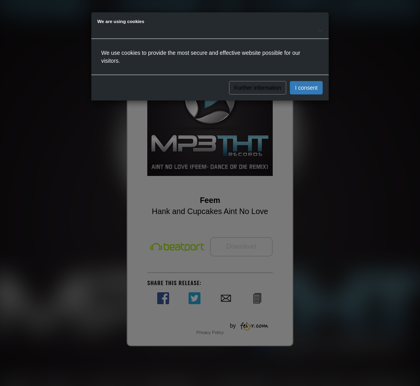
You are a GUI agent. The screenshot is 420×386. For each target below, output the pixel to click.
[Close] (320, 28)
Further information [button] (257, 88)
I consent (306, 88)
